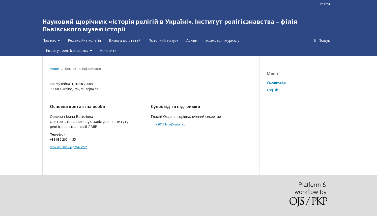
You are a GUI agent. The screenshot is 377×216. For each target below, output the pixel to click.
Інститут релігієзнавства (67, 50)
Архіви (191, 40)
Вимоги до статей (124, 40)
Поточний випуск (163, 40)
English (272, 90)
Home (54, 68)
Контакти (108, 50)
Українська (276, 82)
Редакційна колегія (84, 40)
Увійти (325, 4)
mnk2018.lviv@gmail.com (69, 147)
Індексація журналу (222, 40)
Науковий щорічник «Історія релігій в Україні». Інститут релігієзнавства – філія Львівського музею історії (169, 25)
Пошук (323, 40)
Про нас (49, 40)
